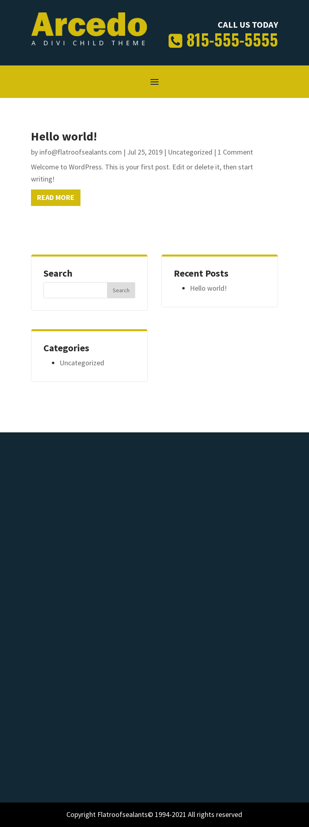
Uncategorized (190, 152)
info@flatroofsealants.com (80, 152)
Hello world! (64, 136)
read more (55, 197)
